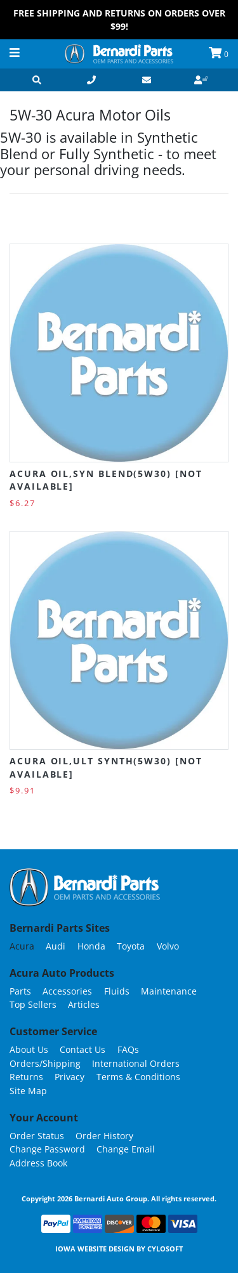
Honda (91, 946)
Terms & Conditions (138, 1077)
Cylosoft (165, 1248)
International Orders (136, 1063)
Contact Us (82, 1049)
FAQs (128, 1049)
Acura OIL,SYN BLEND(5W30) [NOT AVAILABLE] (106, 479)
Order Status (37, 1136)
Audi (55, 946)
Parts (20, 991)
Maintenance (169, 991)
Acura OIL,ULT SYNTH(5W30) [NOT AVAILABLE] (106, 767)
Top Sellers (33, 1004)
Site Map (28, 1091)
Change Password (47, 1149)
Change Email (125, 1149)
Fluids (116, 991)
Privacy (69, 1077)
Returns (26, 1077)
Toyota (131, 946)
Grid (192, 220)
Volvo (168, 946)
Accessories (67, 991)
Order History (104, 1136)
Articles (84, 1004)
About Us (29, 1049)
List (218, 220)
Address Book (38, 1163)
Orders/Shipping (45, 1063)
